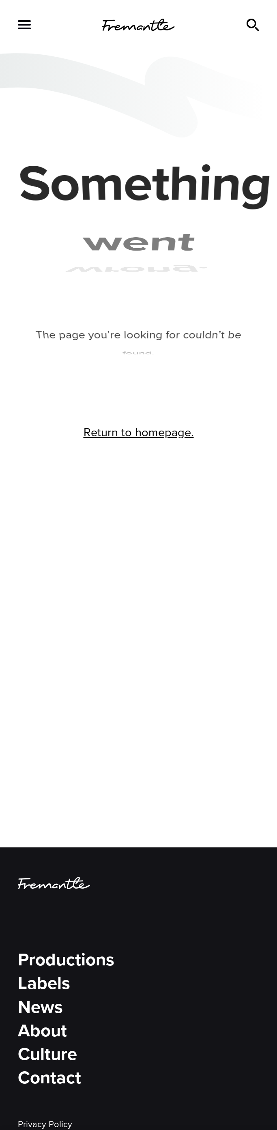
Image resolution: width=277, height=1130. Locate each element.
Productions (66, 959)
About (42, 1030)
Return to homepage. (139, 432)
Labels (44, 983)
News (40, 1007)
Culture (47, 1054)
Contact (49, 1077)
